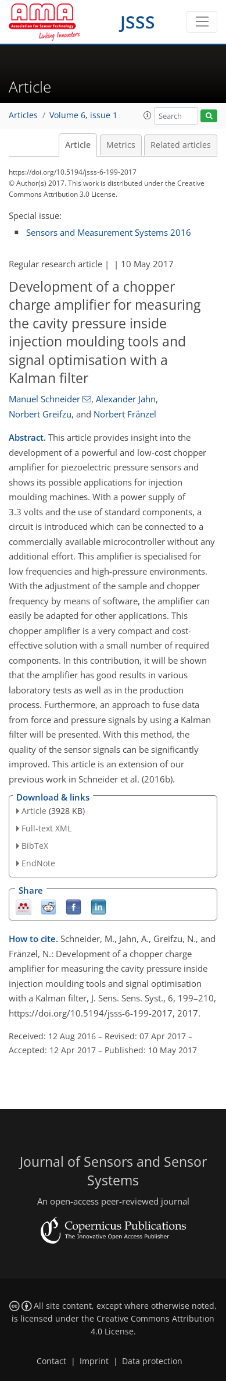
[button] (148, 115)
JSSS (137, 22)
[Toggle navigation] (201, 22)
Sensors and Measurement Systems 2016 (108, 232)
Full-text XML (46, 828)
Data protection (152, 1361)
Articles (23, 115)
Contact (51, 1361)
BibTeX (34, 845)
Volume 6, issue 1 (83, 115)
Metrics (120, 145)
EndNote (38, 863)
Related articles (180, 145)
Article (78, 145)
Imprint (94, 1361)
